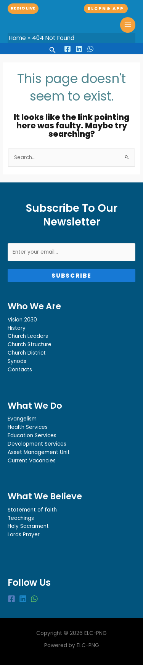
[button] (23, 8)
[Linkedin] (79, 48)
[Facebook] (67, 48)
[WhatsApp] (90, 48)
